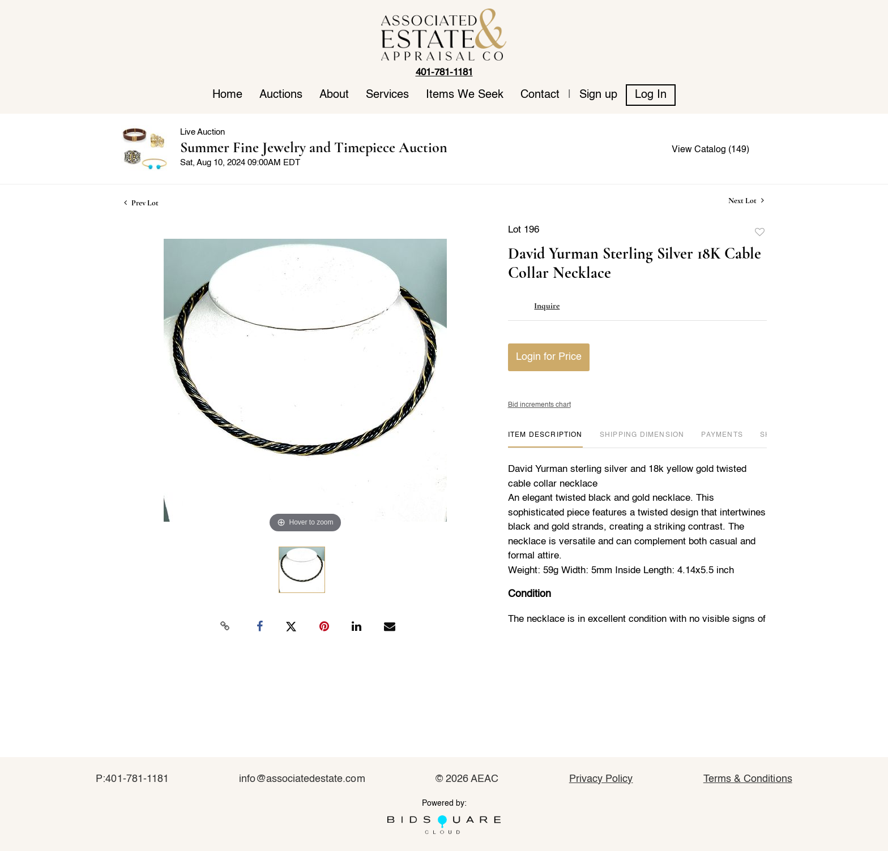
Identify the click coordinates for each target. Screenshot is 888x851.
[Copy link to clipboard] (225, 626)
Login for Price (549, 357)
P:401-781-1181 (132, 779)
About (334, 95)
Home (227, 95)
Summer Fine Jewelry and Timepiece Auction (313, 147)
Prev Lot (141, 203)
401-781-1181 (444, 73)
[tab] (545, 439)
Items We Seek (464, 95)
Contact (540, 95)
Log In (651, 95)
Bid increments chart (539, 405)
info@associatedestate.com (302, 779)
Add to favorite (760, 232)
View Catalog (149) (710, 149)
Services (387, 95)
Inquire (547, 305)
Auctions (280, 95)
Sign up (598, 95)
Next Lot (746, 200)
